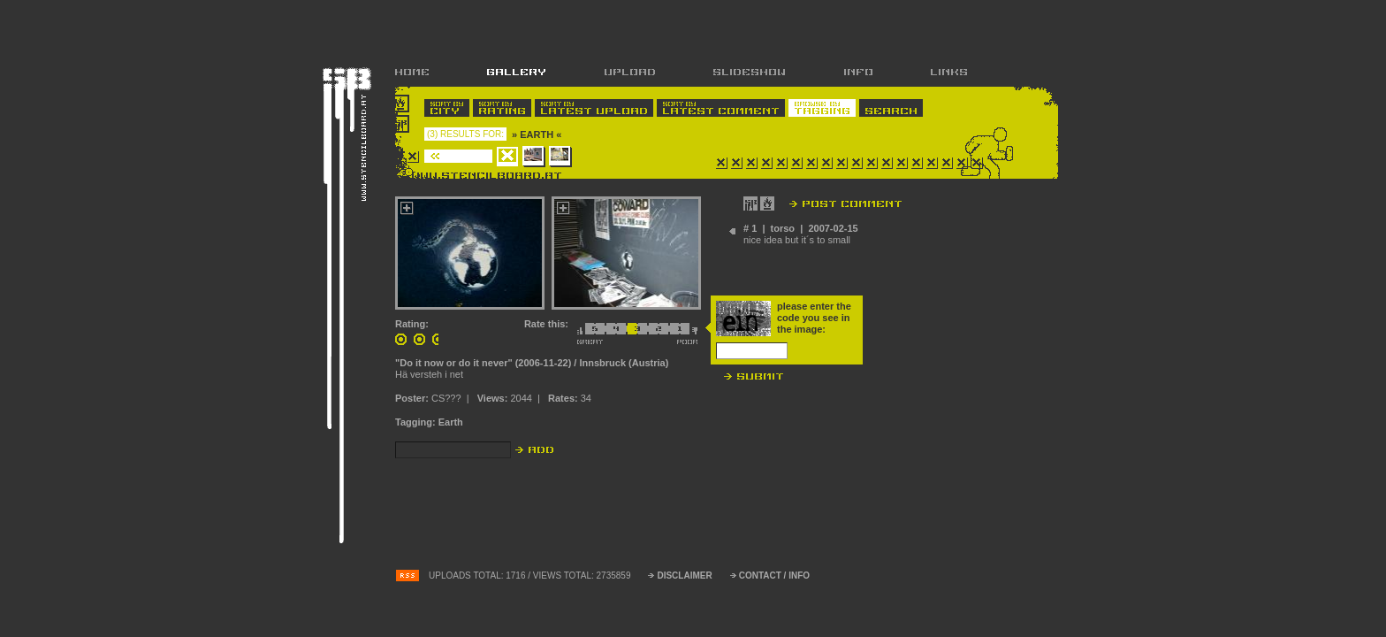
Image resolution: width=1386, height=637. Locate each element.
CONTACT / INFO (774, 575)
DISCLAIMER (684, 575)
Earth (450, 422)
